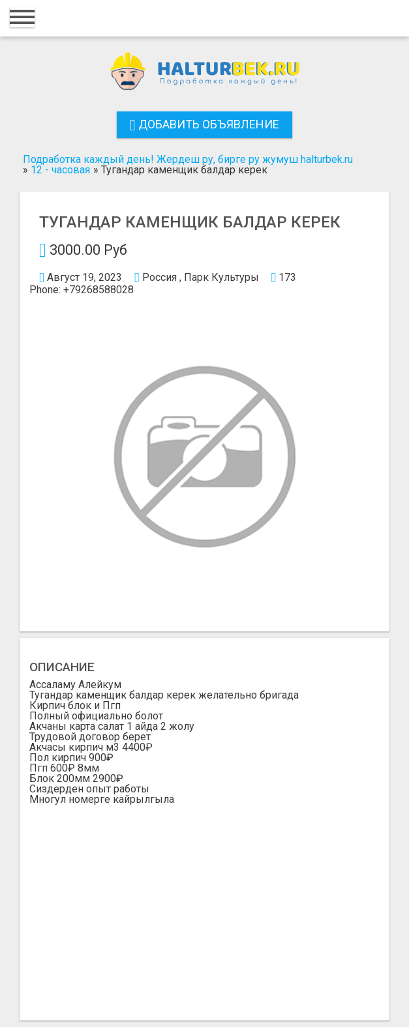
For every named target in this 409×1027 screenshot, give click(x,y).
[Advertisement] (204, 902)
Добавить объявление (204, 124)
